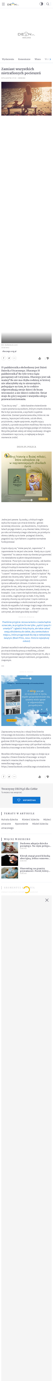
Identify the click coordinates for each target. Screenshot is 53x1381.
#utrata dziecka (9, 819)
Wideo (48, 59)
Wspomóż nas (26, 800)
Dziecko (21, 78)
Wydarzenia (8, 59)
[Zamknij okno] (47, 900)
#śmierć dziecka (30, 819)
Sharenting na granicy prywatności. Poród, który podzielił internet (34, 871)
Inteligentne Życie (8, 78)
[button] (41, 4)
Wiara (38, 59)
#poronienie (21, 823)
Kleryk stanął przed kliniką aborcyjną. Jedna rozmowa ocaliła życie (35, 858)
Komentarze (24, 59)
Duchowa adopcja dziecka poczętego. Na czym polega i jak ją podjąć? (35, 846)
